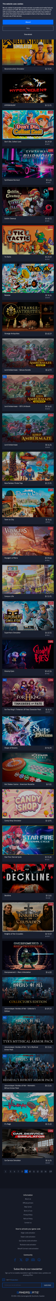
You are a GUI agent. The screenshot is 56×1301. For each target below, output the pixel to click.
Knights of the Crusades (13, 934)
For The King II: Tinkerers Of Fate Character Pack (22, 709)
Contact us (28, 1223)
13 (41, 1171)
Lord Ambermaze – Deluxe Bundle (17, 370)
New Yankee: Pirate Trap (13, 483)
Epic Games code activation (28, 1241)
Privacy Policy (28, 1215)
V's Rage (7, 1124)
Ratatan (7, 295)
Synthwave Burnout (12, 180)
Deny (28, 28)
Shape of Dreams (11, 748)
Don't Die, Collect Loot (12, 141)
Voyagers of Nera (11, 558)
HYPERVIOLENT (10, 105)
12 (38, 1171)
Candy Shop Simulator (12, 820)
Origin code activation (28, 1233)
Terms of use (28, 1211)
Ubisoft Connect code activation (28, 1249)
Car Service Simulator (12, 1160)
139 (50, 1171)
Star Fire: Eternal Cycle (13, 857)
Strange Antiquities (11, 333)
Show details (28, 34)
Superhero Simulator (12, 632)
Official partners (28, 1203)
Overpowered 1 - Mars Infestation (17, 972)
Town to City (9, 519)
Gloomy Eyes (9, 671)
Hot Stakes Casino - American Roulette (19, 784)
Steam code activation (28, 1237)
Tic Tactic (7, 257)
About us (28, 1199)
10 (30, 1171)
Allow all (28, 22)
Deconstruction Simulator (14, 69)
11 (34, 1171)
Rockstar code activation (28, 1245)
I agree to (12, 1280)
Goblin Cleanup (10, 218)
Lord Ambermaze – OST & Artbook (17, 406)
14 (45, 1171)
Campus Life (9, 596)
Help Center (28, 1207)
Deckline (7, 895)
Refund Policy (28, 1219)
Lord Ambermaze (11, 445)
